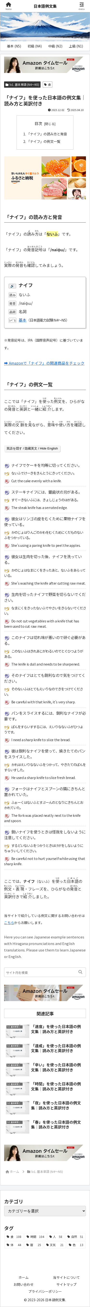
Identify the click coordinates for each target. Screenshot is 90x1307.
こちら (9, 922)
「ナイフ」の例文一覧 (43, 141)
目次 (38, 123)
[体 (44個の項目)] (14, 1244)
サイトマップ (66, 1284)
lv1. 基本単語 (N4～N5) (22, 84)
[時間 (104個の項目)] (35, 1236)
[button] (80, 972)
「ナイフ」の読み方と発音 (47, 133)
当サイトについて (66, 1277)
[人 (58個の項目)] (56, 1236)
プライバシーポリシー (45, 1291)
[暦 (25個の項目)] (33, 1244)
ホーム (23, 1277)
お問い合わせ (23, 1284)
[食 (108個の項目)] (14, 1236)
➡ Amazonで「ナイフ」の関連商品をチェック (44, 363)
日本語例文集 (45, 6)
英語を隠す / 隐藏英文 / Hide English (32, 448)
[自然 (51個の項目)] (75, 1236)
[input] (45, 972)
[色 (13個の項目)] (76, 1244)
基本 (22, 320)
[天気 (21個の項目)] (55, 1244)
